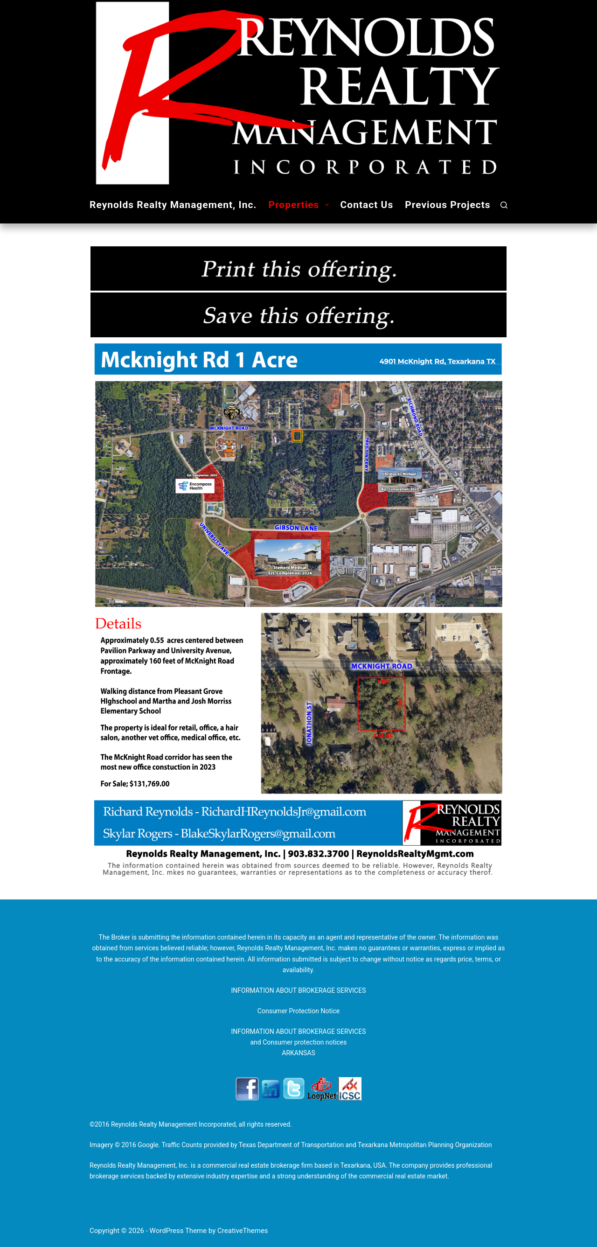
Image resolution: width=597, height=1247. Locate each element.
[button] (327, 204)
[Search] (503, 205)
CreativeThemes (242, 1230)
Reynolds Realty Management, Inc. (173, 204)
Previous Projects (447, 204)
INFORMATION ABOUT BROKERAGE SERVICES (298, 990)
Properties (300, 205)
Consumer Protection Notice (298, 1011)
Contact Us (367, 204)
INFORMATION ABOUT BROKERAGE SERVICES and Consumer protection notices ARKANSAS (298, 1042)
